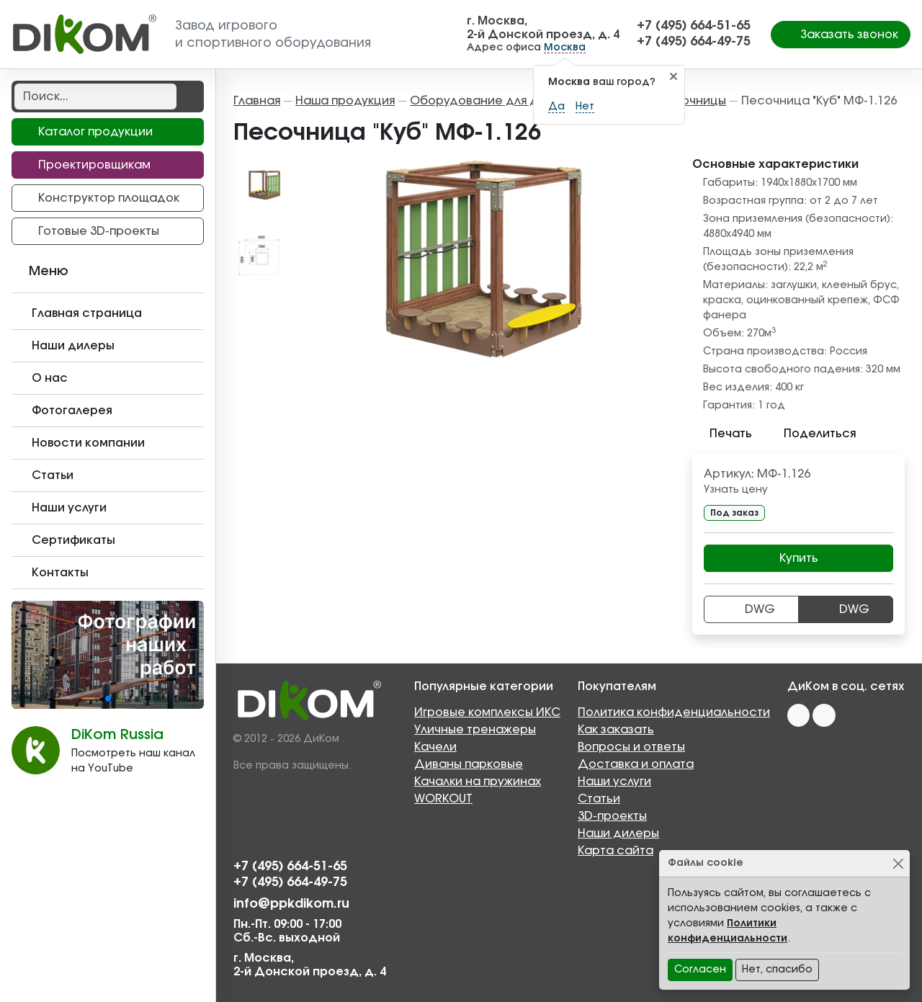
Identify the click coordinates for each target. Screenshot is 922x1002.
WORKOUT (443, 799)
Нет (585, 107)
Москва (565, 48)
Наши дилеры (618, 833)
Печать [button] (722, 433)
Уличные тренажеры (475, 729)
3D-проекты (612, 816)
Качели (435, 747)
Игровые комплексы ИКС (487, 712)
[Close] (897, 863)
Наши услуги (614, 781)
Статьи (599, 799)
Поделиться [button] (811, 433)
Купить (798, 558)
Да (556, 107)
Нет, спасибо (777, 970)
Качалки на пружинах (477, 781)
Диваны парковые (468, 764)
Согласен (700, 970)
